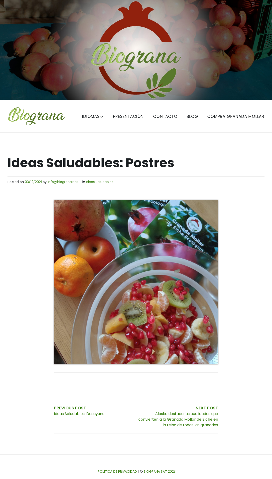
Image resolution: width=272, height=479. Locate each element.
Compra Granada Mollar (235, 116)
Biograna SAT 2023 (160, 471)
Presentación (128, 116)
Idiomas (93, 116)
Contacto (165, 116)
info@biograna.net (63, 182)
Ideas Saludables (99, 182)
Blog (192, 116)
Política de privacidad (117, 471)
